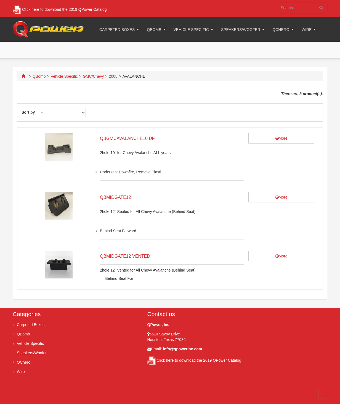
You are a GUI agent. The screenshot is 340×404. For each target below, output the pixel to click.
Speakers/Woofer (240, 29)
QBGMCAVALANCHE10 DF (127, 138)
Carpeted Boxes (117, 29)
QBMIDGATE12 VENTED (125, 256)
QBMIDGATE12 (115, 197)
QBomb (154, 29)
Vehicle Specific (191, 29)
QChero (280, 29)
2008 (113, 76)
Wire (307, 29)
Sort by (28, 112)
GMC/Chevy (93, 76)
